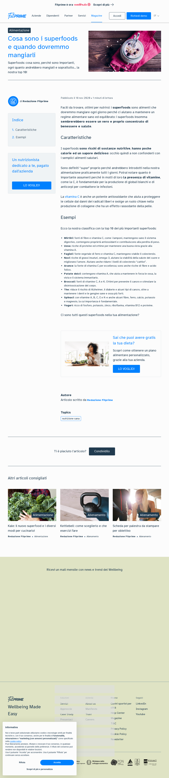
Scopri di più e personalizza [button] (40, 769)
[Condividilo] (102, 451)
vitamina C (72, 197)
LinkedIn (141, 703)
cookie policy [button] (15, 741)
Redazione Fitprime (100, 400)
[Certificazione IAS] (150, 762)
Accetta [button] (57, 762)
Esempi (21, 137)
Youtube (140, 714)
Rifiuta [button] (22, 762)
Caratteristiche (25, 130)
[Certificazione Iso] (133, 762)
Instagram (142, 709)
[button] (117, 15)
